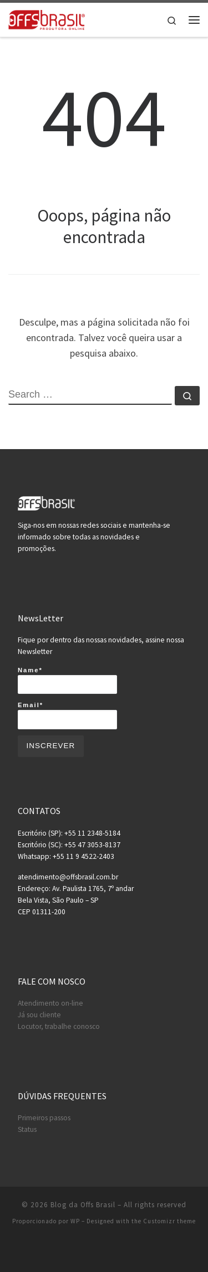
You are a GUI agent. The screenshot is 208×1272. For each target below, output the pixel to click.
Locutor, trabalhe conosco (59, 1026)
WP (75, 1221)
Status (27, 1129)
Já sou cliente (39, 1014)
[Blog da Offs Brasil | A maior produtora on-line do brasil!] (46, 18)
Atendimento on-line (50, 1003)
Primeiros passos (44, 1117)
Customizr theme (169, 1221)
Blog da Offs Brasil (82, 1204)
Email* (67, 715)
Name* (67, 680)
